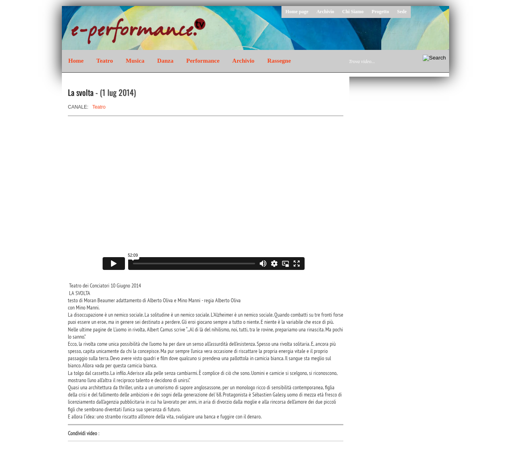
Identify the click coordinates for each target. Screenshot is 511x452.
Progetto (380, 11)
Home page (297, 11)
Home (75, 60)
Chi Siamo (353, 11)
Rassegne (279, 60)
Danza (165, 60)
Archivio (325, 11)
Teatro (104, 60)
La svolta (80, 92)
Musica (135, 60)
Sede (402, 11)
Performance (203, 60)
